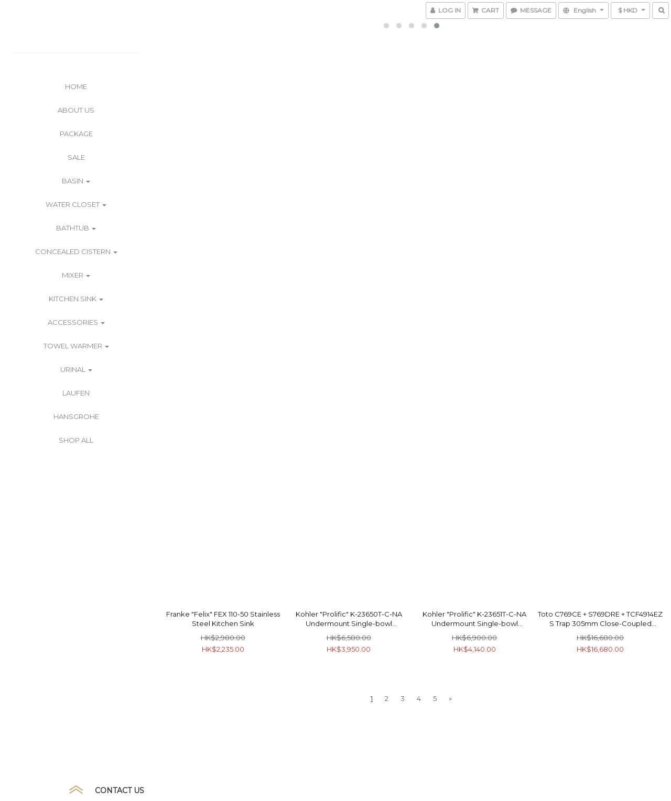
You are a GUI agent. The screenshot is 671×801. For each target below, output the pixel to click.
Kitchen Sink (76, 298)
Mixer (76, 275)
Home (76, 86)
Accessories (76, 322)
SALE (76, 157)
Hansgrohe (76, 416)
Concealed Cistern (76, 251)
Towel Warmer (76, 346)
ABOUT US (76, 110)
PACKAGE (76, 133)
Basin (76, 181)
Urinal (76, 369)
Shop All (76, 440)
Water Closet (76, 204)
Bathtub (76, 228)
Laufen (76, 393)
